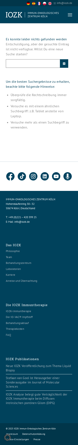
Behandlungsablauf (17, 323)
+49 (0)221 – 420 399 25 (23, 217)
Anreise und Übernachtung (21, 281)
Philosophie (13, 251)
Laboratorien (13, 269)
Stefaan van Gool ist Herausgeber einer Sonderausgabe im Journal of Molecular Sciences (33, 382)
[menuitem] (70, 15)
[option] (34, 3)
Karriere (10, 275)
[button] (7, 437)
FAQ (8, 335)
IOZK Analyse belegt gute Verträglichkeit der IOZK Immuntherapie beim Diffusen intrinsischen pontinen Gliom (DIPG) (36, 398)
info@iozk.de (64, 3)
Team (9, 257)
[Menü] (70, 15)
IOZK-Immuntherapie (18, 311)
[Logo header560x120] (32, 14)
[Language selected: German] (40, 3)
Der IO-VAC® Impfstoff (19, 317)
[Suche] (37, 63)
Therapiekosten (15, 329)
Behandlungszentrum (18, 263)
